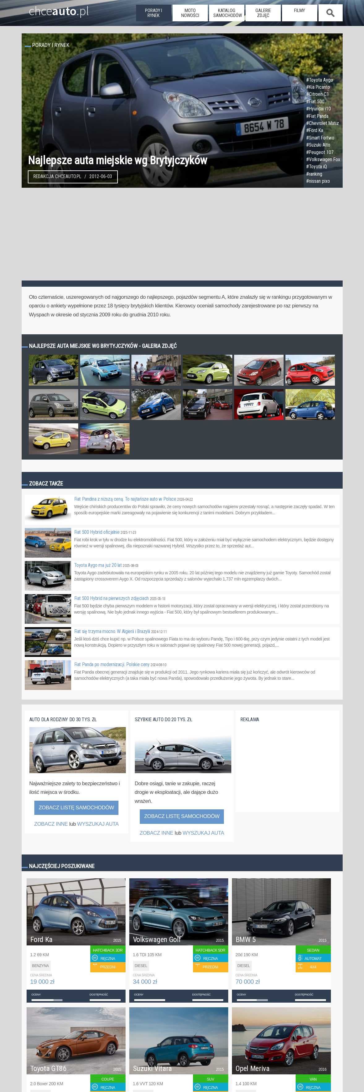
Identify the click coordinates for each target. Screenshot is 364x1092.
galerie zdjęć (263, 13)
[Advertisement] (182, 234)
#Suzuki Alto (318, 145)
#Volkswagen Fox (323, 159)
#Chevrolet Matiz (322, 123)
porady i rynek (153, 13)
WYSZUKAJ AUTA (97, 824)
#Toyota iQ (316, 166)
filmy (299, 10)
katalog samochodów (227, 13)
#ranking (314, 174)
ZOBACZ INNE (51, 824)
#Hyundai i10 (318, 109)
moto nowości (190, 13)
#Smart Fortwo (320, 138)
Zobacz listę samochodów (76, 808)
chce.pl (52, 8)
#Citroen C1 (317, 94)
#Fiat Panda (317, 116)
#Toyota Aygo (319, 80)
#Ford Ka (314, 130)
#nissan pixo (318, 181)
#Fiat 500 (315, 102)
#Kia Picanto (318, 87)
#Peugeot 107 (320, 152)
